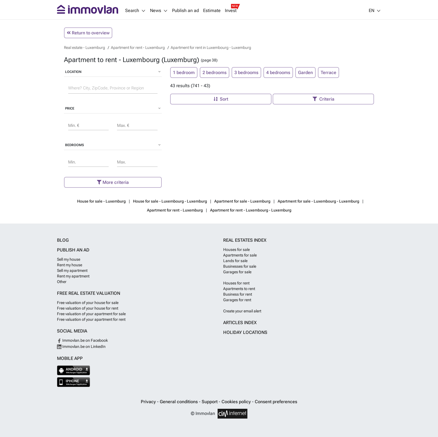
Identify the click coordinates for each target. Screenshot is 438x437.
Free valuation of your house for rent (87, 308)
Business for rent (237, 294)
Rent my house (69, 265)
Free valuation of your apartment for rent (91, 319)
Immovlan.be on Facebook (82, 340)
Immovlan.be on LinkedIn (81, 346)
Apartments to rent (239, 288)
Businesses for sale (239, 266)
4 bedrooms (278, 72)
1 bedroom (184, 72)
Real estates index (244, 240)
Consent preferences (276, 401)
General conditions (179, 401)
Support (210, 401)
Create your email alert (242, 311)
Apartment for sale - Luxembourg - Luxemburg (318, 201)
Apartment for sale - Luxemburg (242, 201)
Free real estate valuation (88, 293)
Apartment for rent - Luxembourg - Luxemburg (250, 210)
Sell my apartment (72, 270)
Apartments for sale (240, 255)
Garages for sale (237, 272)
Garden (305, 72)
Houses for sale (236, 249)
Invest (231, 10)
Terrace (328, 72)
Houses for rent (236, 283)
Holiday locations (245, 332)
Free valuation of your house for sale (87, 302)
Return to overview (88, 32)
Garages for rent (237, 300)
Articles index (240, 322)
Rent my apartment (73, 276)
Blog (63, 240)
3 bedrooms (246, 72)
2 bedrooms (215, 72)
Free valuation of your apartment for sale (91, 314)
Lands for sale (235, 260)
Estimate (212, 10)
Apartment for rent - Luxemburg (175, 210)
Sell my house (68, 259)
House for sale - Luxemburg (101, 201)
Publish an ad (185, 10)
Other (61, 281)
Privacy (149, 401)
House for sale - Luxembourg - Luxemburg (170, 201)
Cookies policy (237, 401)
